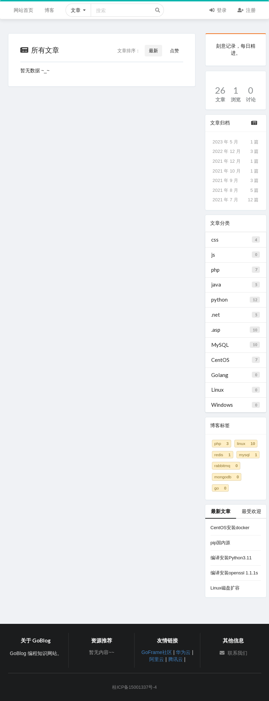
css (235, 239)
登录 (218, 9)
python (235, 299)
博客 (49, 10)
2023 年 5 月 (236, 142)
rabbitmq (226, 465)
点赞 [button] (174, 50)
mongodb (226, 476)
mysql (248, 454)
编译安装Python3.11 (231, 557)
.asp (235, 329)
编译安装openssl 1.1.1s (234, 572)
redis (222, 454)
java (235, 284)
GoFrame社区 (157, 652)
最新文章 (220, 511)
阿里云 (156, 659)
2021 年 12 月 (236, 161)
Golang (235, 375)
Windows (235, 405)
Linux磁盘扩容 (225, 588)
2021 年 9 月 (236, 180)
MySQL (235, 345)
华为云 (183, 652)
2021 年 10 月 (236, 171)
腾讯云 (175, 659)
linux (246, 443)
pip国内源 (220, 542)
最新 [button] (153, 50)
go (220, 488)
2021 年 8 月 (236, 190)
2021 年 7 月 (236, 200)
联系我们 (233, 653)
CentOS (235, 360)
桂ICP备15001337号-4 (134, 687)
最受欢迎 (251, 511)
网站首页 (23, 10)
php (235, 270)
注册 (246, 9)
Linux (235, 389)
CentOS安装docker (230, 527)
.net (235, 314)
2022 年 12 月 (236, 151)
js (235, 254)
